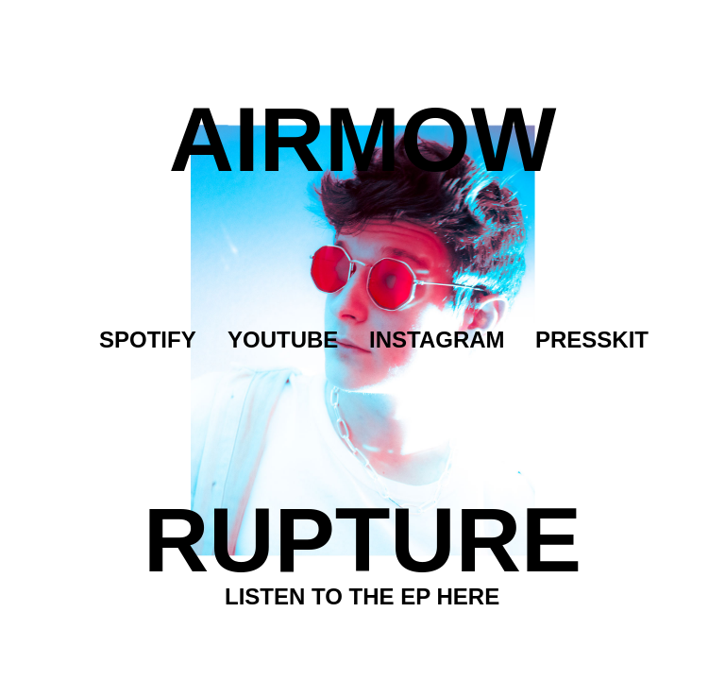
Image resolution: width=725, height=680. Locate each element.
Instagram (437, 339)
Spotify (147, 339)
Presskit (592, 339)
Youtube (283, 339)
